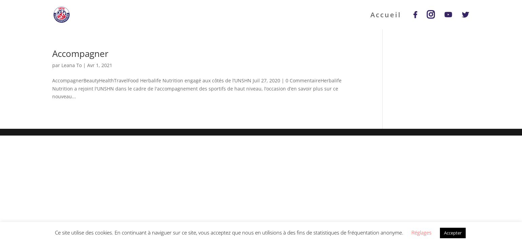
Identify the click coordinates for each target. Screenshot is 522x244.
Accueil (385, 16)
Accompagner (80, 53)
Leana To (71, 65)
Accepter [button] (453, 233)
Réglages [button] (421, 232)
